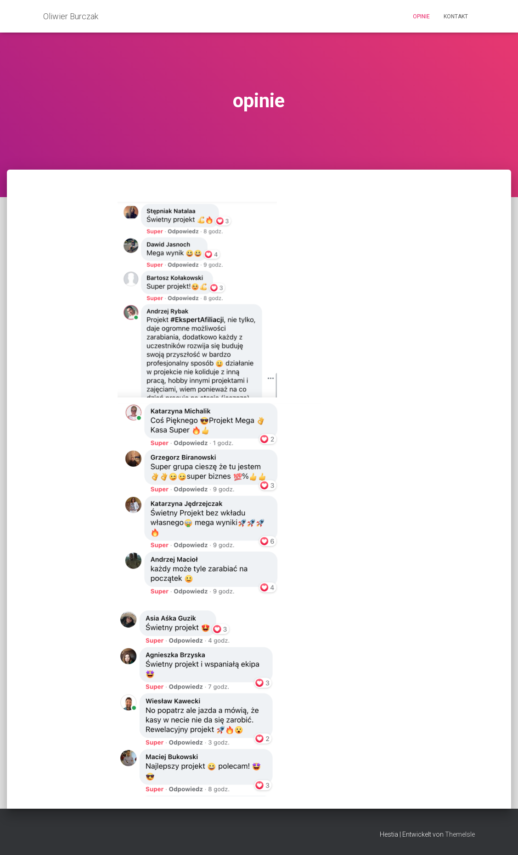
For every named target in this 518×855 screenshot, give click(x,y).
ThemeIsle (460, 834)
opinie (421, 16)
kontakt (456, 16)
